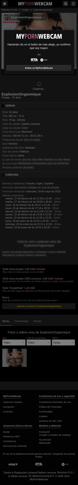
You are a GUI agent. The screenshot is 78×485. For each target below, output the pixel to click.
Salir (39, 54)
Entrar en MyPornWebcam (39, 68)
